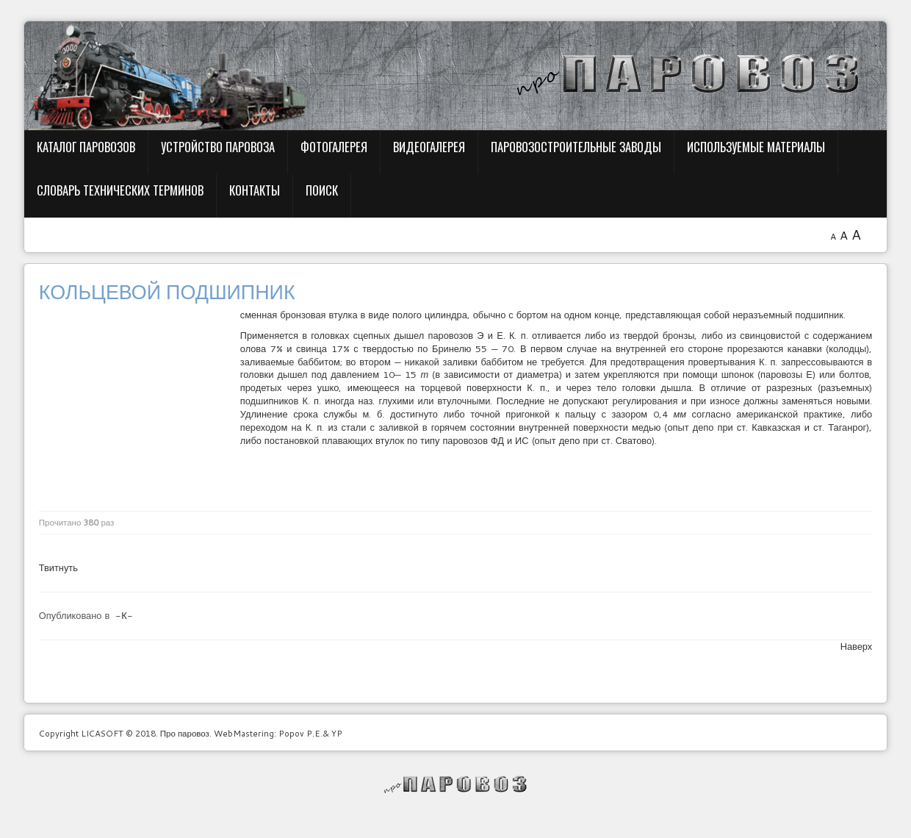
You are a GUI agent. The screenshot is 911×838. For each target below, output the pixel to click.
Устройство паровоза (218, 146)
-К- (123, 615)
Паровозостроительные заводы (576, 146)
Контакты (254, 190)
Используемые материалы (756, 146)
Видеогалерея (429, 146)
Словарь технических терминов (120, 190)
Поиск (322, 190)
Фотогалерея (333, 146)
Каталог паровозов (86, 146)
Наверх (856, 646)
